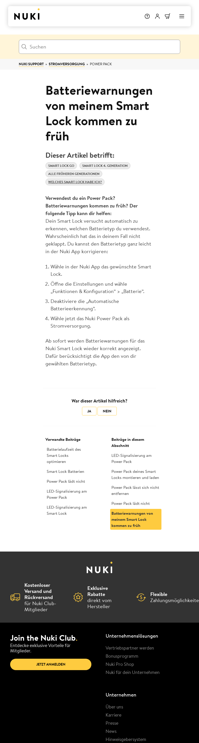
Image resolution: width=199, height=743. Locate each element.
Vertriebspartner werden (130, 647)
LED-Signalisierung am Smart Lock (67, 510)
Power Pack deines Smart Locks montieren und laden (135, 474)
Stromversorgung (67, 64)
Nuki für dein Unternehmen (133, 672)
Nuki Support (31, 64)
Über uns (114, 706)
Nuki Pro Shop (120, 664)
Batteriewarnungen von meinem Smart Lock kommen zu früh (132, 519)
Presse (112, 723)
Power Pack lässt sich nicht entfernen (135, 490)
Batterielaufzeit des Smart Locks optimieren (64, 455)
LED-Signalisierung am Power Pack (67, 494)
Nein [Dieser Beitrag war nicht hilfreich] (107, 411)
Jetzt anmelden (50, 664)
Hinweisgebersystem (126, 739)
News (111, 731)
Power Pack (101, 64)
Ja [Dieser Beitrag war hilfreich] (89, 411)
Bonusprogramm (122, 656)
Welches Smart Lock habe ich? (75, 182)
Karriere (113, 715)
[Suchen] (99, 47)
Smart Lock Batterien (65, 471)
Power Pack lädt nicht (66, 481)
